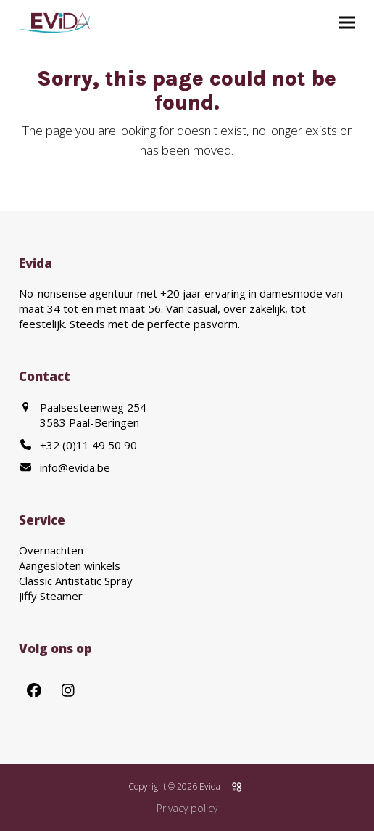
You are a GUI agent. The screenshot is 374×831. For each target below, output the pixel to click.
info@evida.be (75, 467)
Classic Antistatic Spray (76, 580)
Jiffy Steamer (51, 596)
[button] (347, 23)
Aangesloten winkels (69, 565)
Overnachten (51, 550)
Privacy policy (187, 808)
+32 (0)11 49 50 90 (88, 445)
